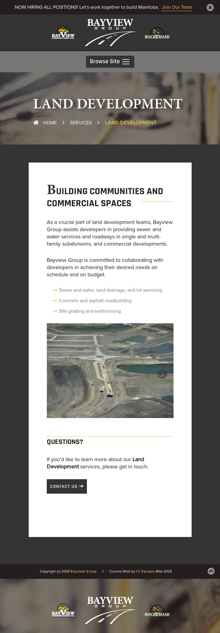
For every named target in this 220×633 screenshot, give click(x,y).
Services (81, 123)
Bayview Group (84, 571)
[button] (56, 370)
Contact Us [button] (64, 486)
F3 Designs (145, 571)
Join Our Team (177, 7)
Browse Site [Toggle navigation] (110, 61)
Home (45, 123)
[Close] (210, 7)
